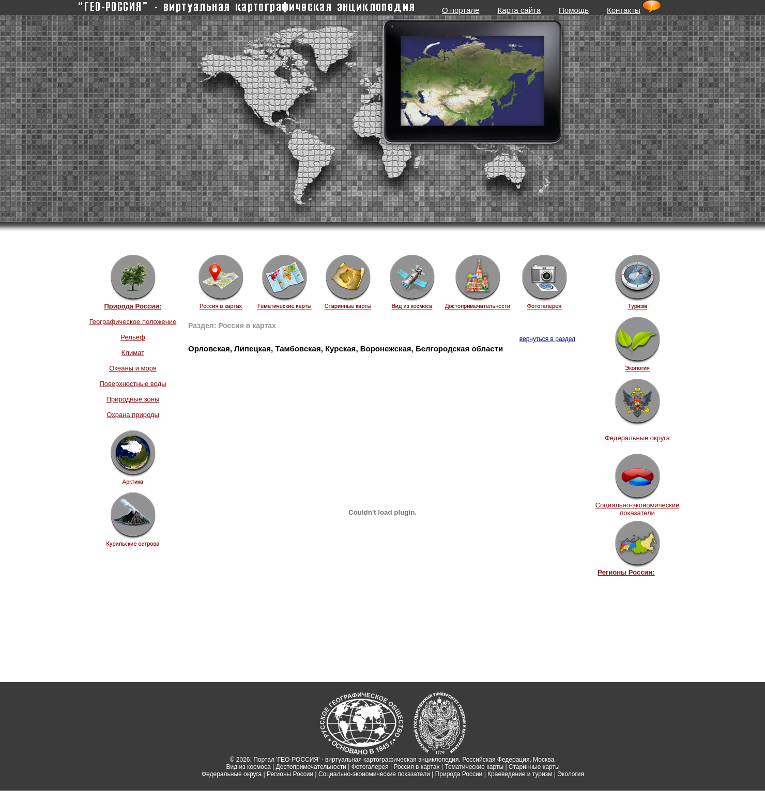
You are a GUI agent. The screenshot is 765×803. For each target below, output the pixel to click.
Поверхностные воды (132, 384)
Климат (132, 353)
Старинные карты (534, 766)
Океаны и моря (133, 368)
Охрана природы (132, 415)
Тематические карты (474, 766)
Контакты (623, 10)
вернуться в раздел (547, 339)
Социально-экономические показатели (637, 509)
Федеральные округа (637, 438)
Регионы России (290, 774)
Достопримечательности (311, 766)
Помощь (574, 10)
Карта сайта (519, 10)
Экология (570, 774)
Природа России (459, 774)
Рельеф (132, 337)
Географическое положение (133, 322)
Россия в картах (416, 766)
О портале (460, 10)
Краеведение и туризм (519, 774)
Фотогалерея (370, 766)
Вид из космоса (248, 766)
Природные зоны (133, 399)
